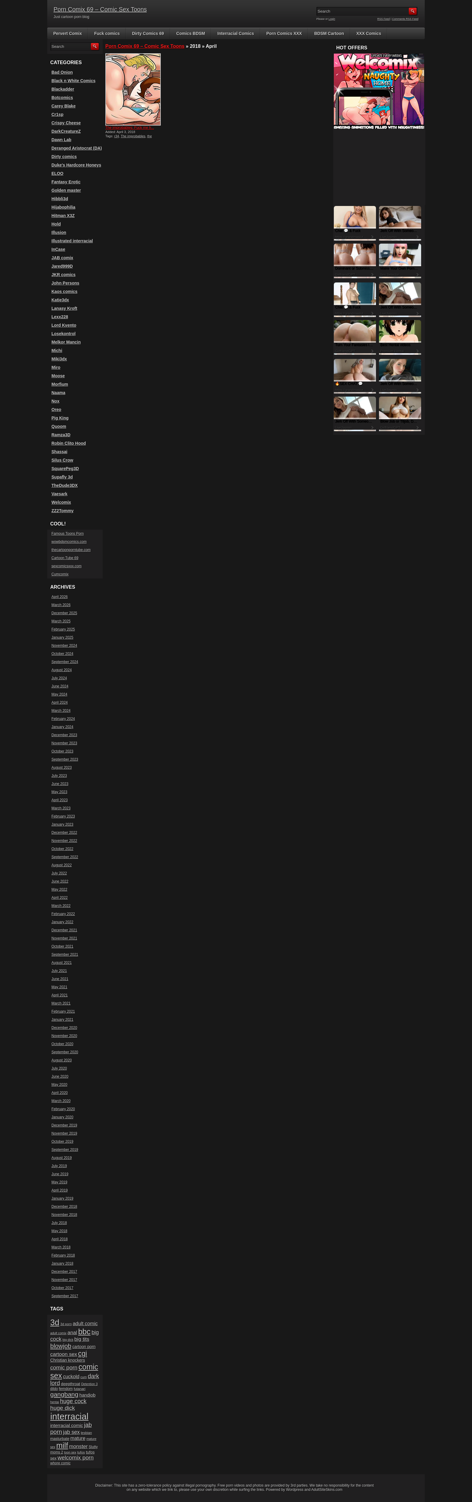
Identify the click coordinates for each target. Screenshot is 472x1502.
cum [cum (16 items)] (83, 1377)
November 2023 (64, 743)
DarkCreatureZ (66, 131)
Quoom (58, 426)
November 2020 (64, 1036)
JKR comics (63, 274)
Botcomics (62, 97)
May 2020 (59, 1085)
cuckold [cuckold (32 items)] (71, 1376)
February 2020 (63, 1109)
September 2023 (64, 759)
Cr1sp (57, 114)
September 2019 (64, 1150)
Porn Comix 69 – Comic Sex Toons (100, 9)
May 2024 (59, 694)
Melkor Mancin (66, 342)
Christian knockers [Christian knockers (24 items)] (67, 1360)
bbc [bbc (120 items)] (84, 1331)
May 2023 (59, 792)
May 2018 (59, 1231)
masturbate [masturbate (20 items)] (59, 1439)
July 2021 (59, 971)
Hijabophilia (63, 207)
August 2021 (61, 963)
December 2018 (64, 1206)
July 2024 (59, 678)
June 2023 (59, 784)
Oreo (56, 409)
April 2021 (59, 995)
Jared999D (62, 266)
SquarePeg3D (65, 468)
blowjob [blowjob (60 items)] (60, 1345)
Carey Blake (63, 106)
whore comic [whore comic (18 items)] (60, 1463)
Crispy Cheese (66, 122)
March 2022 (60, 906)
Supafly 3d (62, 477)
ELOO (57, 173)
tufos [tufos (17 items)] (81, 1452)
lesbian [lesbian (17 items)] (86, 1433)
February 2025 (63, 629)
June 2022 (59, 881)
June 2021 (59, 979)
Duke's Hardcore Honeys (76, 165)
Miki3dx (59, 359)
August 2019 (61, 1158)
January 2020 (62, 1117)
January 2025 (62, 637)
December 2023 (64, 735)
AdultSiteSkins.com (326, 1490)
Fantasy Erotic (65, 181)
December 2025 (64, 613)
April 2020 (59, 1093)
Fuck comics (107, 33)
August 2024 (61, 670)
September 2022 (64, 857)
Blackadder (62, 89)
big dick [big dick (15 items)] (68, 1340)
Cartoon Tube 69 (64, 558)
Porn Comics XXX (284, 33)
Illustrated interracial (72, 240)
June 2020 (59, 1076)
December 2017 (64, 1272)
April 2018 (59, 1239)
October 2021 (62, 946)
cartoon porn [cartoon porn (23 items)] (83, 1347)
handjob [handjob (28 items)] (87, 1395)
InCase (58, 249)
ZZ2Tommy (62, 510)
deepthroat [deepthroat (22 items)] (70, 1384)
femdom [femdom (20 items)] (66, 1389)
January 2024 (62, 727)
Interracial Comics (235, 33)
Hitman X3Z (63, 215)
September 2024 (64, 662)
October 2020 (62, 1044)
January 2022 (62, 922)
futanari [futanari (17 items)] (79, 1389)
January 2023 (62, 824)
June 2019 (59, 1174)
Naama (58, 392)
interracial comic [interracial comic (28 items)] (66, 1425)
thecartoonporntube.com (71, 550)
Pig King (60, 418)
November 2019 (64, 1133)
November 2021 (64, 938)
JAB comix (62, 257)
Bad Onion (62, 72)
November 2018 (64, 1215)
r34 (116, 136)
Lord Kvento (63, 325)
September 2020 (64, 1052)
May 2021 (59, 987)
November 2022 (64, 841)
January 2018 (62, 1263)
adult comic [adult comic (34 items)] (85, 1323)
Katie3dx (60, 300)
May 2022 (59, 889)
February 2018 (63, 1255)
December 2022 (64, 832)
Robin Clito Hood (68, 443)
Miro (56, 367)
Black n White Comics (73, 80)
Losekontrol (63, 333)
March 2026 (60, 605)
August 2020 (61, 1060)
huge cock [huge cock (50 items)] (73, 1401)
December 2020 (64, 1028)
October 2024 (62, 654)
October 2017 (62, 1288)
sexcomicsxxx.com (66, 566)
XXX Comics (368, 33)
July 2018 (59, 1223)
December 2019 (64, 1125)
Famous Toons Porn (67, 533)
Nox (55, 401)
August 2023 (61, 767)
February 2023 (63, 816)
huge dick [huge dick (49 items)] (62, 1408)
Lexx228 (59, 316)
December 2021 (64, 930)
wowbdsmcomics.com (69, 542)
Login (332, 18)
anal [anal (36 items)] (72, 1332)
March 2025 (60, 621)
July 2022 (59, 873)
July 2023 (59, 776)
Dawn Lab (61, 139)
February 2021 (63, 1011)
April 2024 (59, 702)
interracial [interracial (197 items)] (69, 1416)
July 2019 (59, 1166)
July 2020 (59, 1068)
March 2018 (60, 1247)
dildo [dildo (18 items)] (54, 1389)
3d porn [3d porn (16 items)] (66, 1324)
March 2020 (60, 1101)
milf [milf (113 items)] (62, 1445)
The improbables (133, 136)
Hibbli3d (59, 198)
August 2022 (61, 865)
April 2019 (59, 1190)
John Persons (65, 283)
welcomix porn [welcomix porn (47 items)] (75, 1457)
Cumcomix (60, 574)
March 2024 (60, 711)
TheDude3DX (64, 485)
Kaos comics (64, 291)
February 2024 (63, 719)
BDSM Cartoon (329, 33)
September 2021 (64, 954)
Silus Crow (62, 460)
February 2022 (63, 914)
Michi (56, 350)
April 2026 (59, 597)
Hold (56, 224)
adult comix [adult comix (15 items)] (58, 1333)
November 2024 (64, 645)
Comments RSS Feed (405, 18)
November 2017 (64, 1280)
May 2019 (59, 1182)
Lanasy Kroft (64, 308)
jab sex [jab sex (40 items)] (71, 1432)
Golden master (66, 190)
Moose (58, 375)
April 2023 (59, 800)
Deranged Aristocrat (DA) (76, 148)
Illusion (58, 232)
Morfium (59, 384)
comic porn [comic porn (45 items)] (63, 1367)
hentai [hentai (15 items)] (54, 1402)
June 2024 (59, 686)
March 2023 (60, 808)
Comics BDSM (190, 33)
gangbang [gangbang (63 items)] (64, 1394)
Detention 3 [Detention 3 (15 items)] (89, 1384)
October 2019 (62, 1141)
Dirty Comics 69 (148, 33)
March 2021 (60, 1003)
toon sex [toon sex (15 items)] (70, 1452)
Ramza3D (60, 434)
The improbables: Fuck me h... (129, 128)
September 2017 (64, 1296)
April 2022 (59, 898)
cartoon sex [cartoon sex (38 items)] (63, 1354)
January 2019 (62, 1198)
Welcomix (61, 502)
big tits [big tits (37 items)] (81, 1339)
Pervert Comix (67, 33)
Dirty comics (64, 156)
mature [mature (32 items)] (77, 1438)
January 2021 (62, 1019)
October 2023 (62, 751)
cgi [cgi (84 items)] (82, 1353)
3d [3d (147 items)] (54, 1322)
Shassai (59, 451)
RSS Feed (383, 18)
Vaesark (59, 493)
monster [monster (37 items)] (78, 1446)
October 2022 (62, 849)
